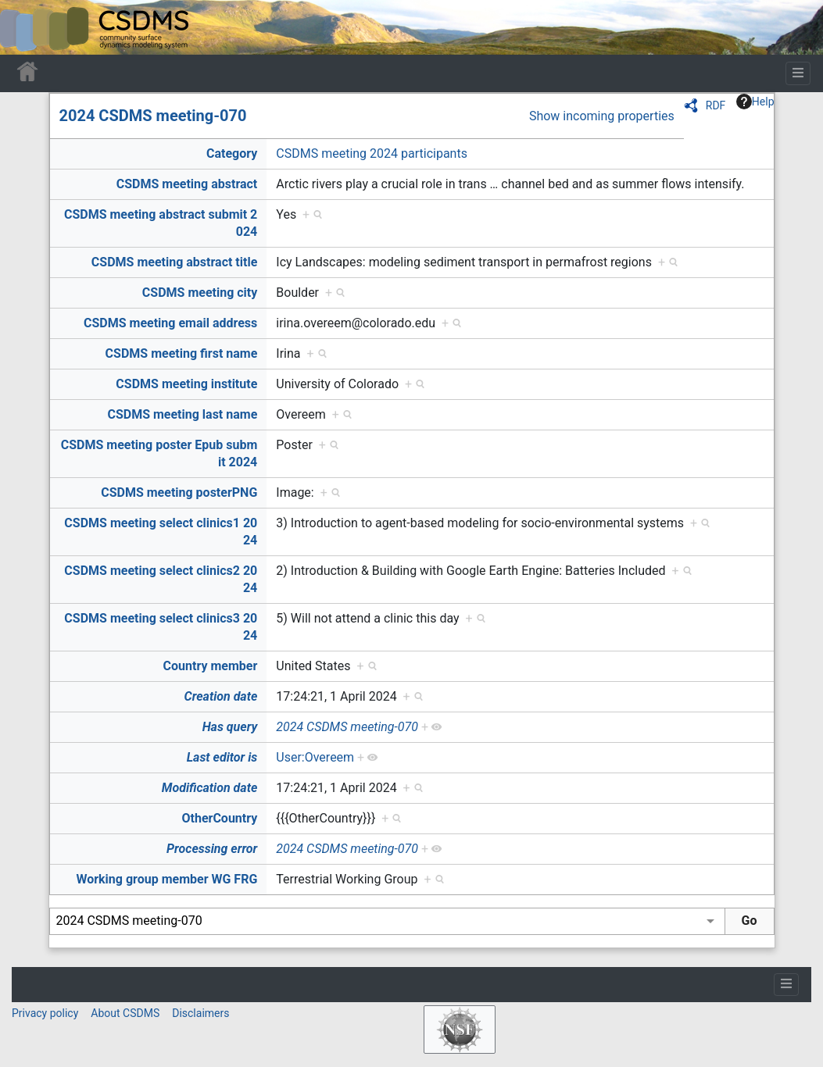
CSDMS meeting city (199, 292)
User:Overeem (315, 757)
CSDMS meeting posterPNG (179, 492)
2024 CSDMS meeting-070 (153, 115)
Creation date (221, 696)
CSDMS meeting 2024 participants (371, 153)
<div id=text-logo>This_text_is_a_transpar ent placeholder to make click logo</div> (25, 27)
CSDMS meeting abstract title (174, 262)
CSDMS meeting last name (182, 414)
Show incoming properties (602, 116)
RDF (716, 105)
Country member (210, 665)
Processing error (211, 848)
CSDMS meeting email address (170, 323)
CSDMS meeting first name (182, 353)
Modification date (209, 787)
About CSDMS (125, 1013)
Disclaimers (200, 1013)
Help (755, 101)
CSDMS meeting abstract (187, 184)
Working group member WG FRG (166, 879)
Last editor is (222, 757)
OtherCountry (219, 818)
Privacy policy (45, 1013)
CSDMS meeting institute (186, 383)
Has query (230, 726)
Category (231, 153)
